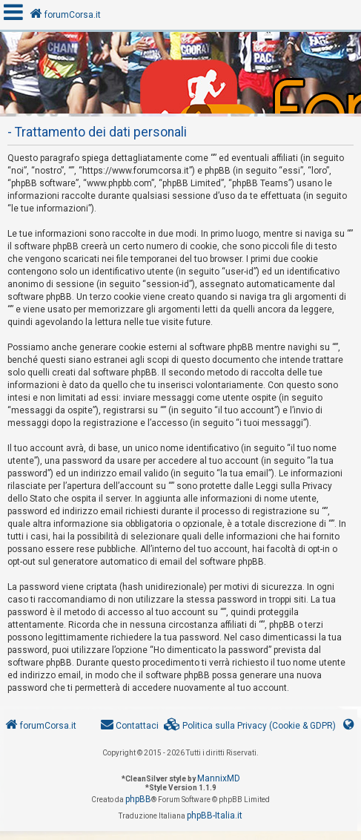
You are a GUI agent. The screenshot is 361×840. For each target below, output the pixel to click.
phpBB (138, 799)
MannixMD (218, 778)
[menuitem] (250, 726)
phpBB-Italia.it (214, 815)
